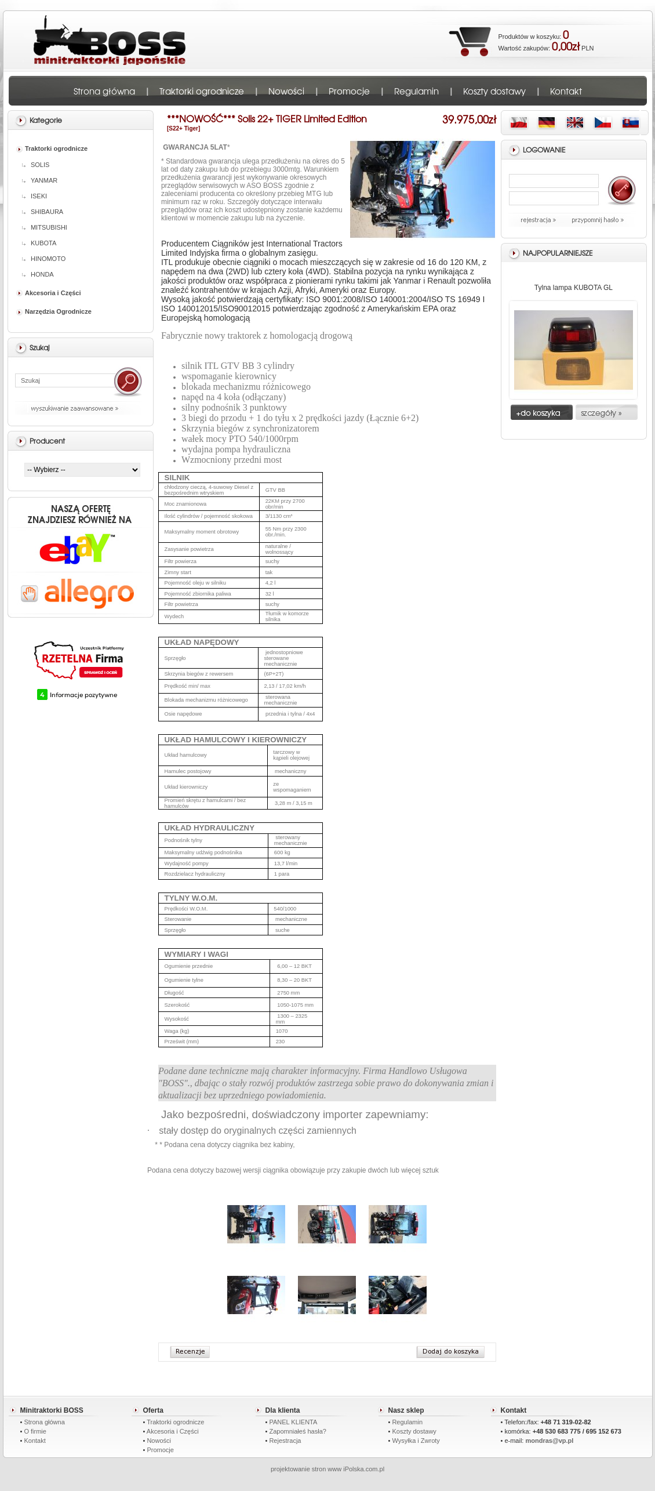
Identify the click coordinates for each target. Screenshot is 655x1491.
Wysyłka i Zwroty (415, 1440)
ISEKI (34, 196)
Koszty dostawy (494, 91)
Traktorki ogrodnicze (201, 91)
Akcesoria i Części (48, 292)
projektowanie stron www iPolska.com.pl (327, 1468)
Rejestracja (285, 1440)
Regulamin (416, 91)
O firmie (35, 1431)
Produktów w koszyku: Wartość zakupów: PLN (546, 40)
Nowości (286, 91)
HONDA (38, 274)
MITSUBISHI (44, 227)
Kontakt (566, 91)
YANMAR (39, 180)
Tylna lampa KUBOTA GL (573, 288)
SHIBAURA (42, 211)
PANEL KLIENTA (293, 1422)
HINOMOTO (44, 258)
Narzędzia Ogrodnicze (54, 311)
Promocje (349, 91)
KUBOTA (39, 243)
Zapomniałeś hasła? (297, 1431)
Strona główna (104, 91)
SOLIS (35, 164)
